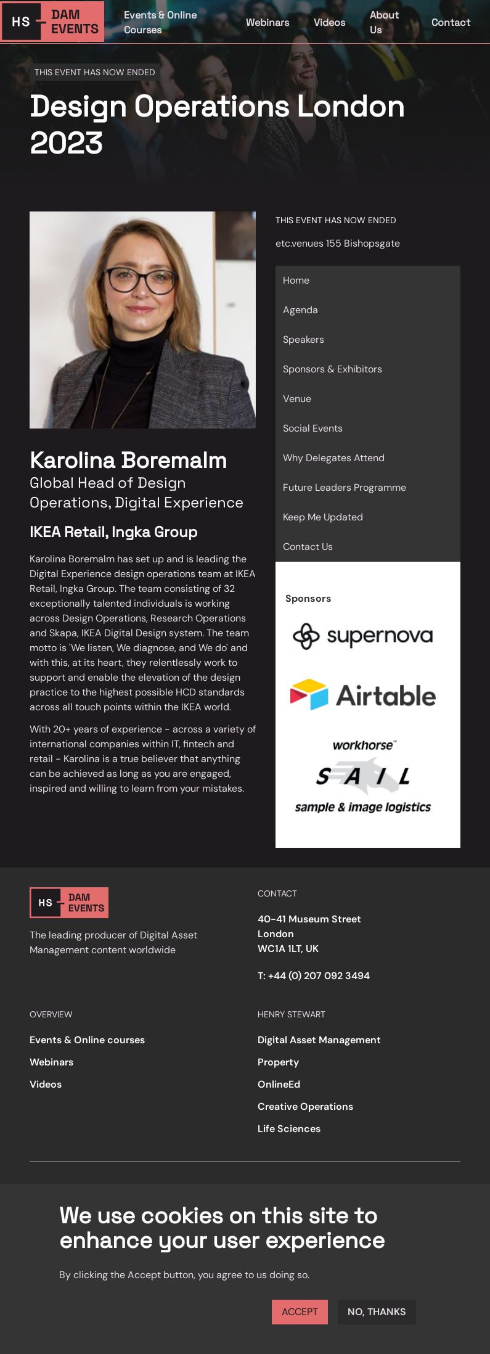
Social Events (313, 428)
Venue (297, 398)
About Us (384, 22)
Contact (450, 22)
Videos (329, 22)
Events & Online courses (87, 1039)
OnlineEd (279, 1084)
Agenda (300, 309)
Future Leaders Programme (344, 487)
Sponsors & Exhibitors (332, 369)
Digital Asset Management (319, 1039)
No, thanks (377, 1311)
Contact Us (308, 546)
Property (278, 1062)
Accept (300, 1311)
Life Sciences (289, 1128)
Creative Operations (305, 1106)
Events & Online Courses (160, 22)
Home (296, 280)
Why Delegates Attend (334, 457)
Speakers (303, 339)
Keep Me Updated (323, 517)
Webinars (267, 22)
